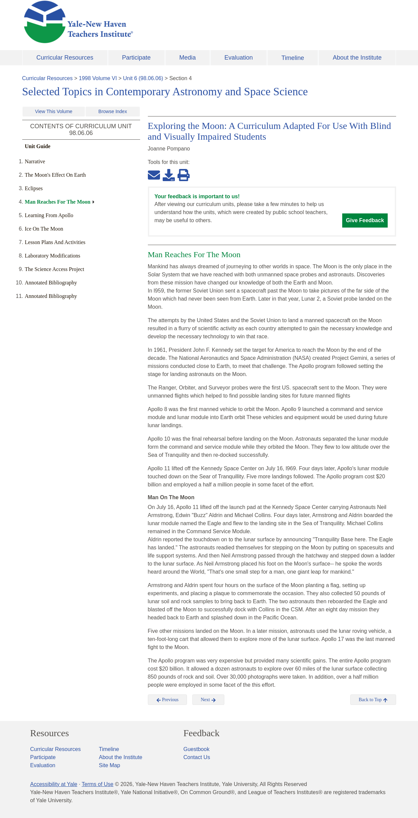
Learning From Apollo (49, 215)
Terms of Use (97, 784)
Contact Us (197, 757)
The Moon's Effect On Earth (55, 175)
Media (187, 57)
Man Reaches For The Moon (58, 202)
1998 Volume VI (98, 78)
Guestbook (197, 749)
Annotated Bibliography (51, 282)
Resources (49, 733)
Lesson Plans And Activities (55, 242)
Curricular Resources (64, 57)
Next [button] (208, 700)
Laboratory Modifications (53, 256)
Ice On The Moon (44, 229)
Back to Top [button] (373, 700)
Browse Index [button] (112, 111)
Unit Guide (38, 146)
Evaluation (238, 57)
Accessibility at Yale (53, 784)
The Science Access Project (54, 269)
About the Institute (357, 57)
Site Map (109, 765)
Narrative (35, 161)
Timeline (292, 58)
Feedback (202, 733)
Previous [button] (167, 700)
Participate (136, 57)
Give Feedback (365, 220)
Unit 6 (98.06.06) (143, 78)
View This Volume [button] (53, 111)
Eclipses (34, 188)
